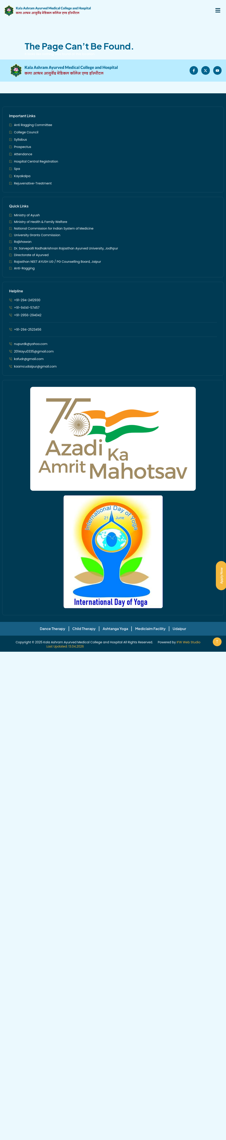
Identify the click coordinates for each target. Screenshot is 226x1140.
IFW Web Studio (188, 797)
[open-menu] (215, 10)
